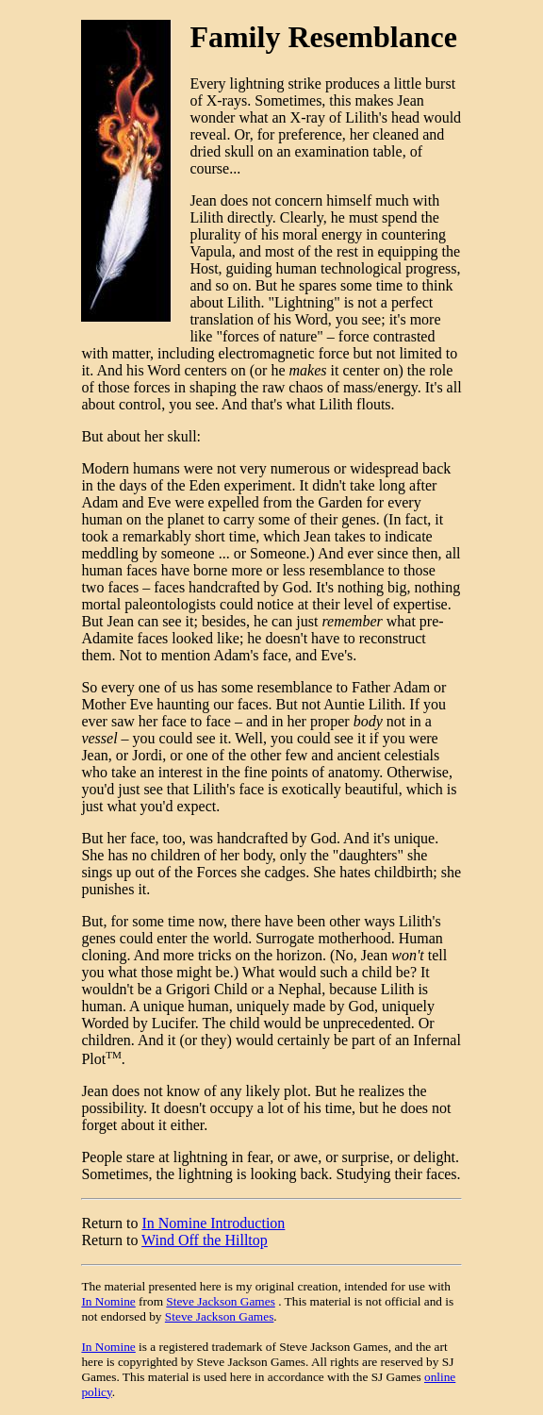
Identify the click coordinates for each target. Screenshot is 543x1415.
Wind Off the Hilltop (204, 1240)
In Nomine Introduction (213, 1223)
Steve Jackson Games (220, 1301)
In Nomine (108, 1301)
